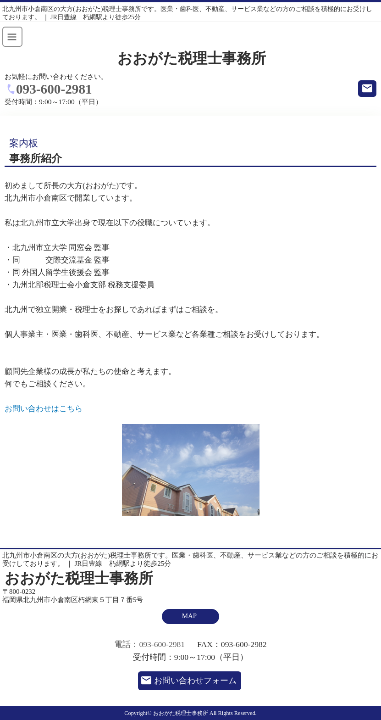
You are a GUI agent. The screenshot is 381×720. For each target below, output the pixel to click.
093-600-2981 (54, 89)
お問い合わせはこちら (44, 408)
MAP (189, 616)
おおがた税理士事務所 (191, 58)
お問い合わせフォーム (195, 680)
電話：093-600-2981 (149, 644)
